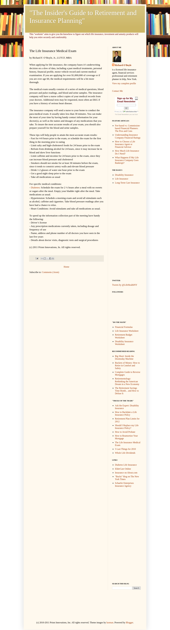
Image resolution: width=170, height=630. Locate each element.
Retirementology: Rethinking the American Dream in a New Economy (127, 381)
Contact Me (117, 91)
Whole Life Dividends (125, 453)
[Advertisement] (123, 231)
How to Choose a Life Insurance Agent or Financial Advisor (125, 144)
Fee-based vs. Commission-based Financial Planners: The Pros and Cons (127, 128)
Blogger (129, 622)
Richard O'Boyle (123, 65)
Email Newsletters (123, 114)
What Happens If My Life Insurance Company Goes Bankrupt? (127, 160)
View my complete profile (124, 83)
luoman (109, 622)
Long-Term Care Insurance (127, 183)
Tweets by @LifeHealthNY (124, 285)
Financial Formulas (124, 327)
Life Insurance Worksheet (126, 331)
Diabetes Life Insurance (126, 465)
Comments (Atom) (50, 272)
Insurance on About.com (126, 472)
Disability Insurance (124, 175)
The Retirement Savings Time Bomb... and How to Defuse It (127, 391)
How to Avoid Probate (125, 432)
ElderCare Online (123, 469)
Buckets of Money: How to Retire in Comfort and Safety (127, 365)
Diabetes (35, 187)
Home (66, 267)
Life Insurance (121, 179)
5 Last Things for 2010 (125, 449)
